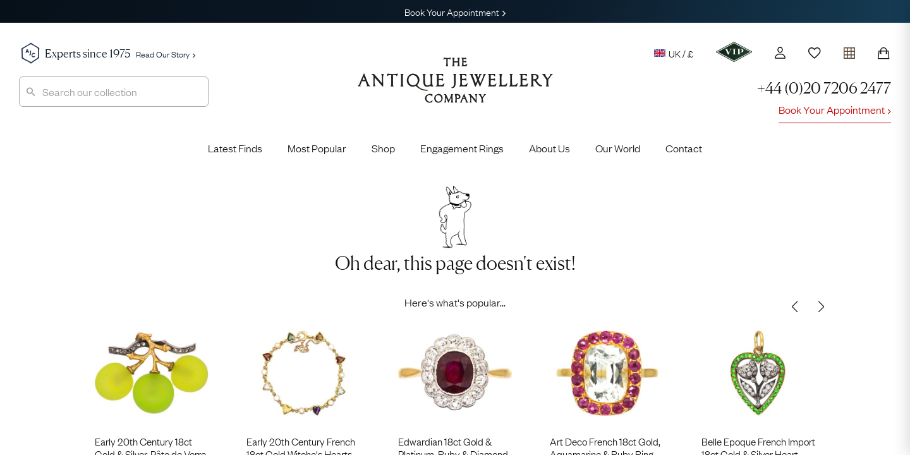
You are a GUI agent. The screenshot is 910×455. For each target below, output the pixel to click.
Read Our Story (165, 53)
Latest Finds (235, 148)
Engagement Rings (462, 148)
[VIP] (734, 52)
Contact (683, 148)
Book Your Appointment (455, 11)
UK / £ (673, 53)
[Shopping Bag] (883, 53)
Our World (617, 148)
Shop (383, 148)
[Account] (780, 53)
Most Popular (317, 148)
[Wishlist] (814, 53)
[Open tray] (849, 50)
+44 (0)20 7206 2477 (824, 88)
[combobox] (114, 91)
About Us (549, 148)
